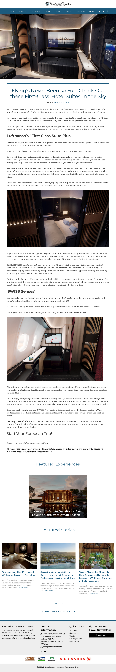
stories (58, 11)
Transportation (62, 102)
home (11, 11)
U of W (69, 11)
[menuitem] (11, 11)
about (91, 11)
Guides (72, 636)
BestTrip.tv (74, 641)
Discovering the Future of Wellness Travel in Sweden (18, 574)
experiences (36, 11)
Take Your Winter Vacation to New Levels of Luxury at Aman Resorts (57, 512)
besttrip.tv (80, 11)
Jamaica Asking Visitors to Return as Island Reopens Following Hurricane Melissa (58, 575)
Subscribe (101, 635)
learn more (23, 588)
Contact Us (74, 633)
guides (48, 11)
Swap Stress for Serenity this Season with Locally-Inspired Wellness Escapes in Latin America (95, 576)
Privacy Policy (75, 639)
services (22, 11)
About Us (73, 630)
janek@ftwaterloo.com (52, 647)
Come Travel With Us (58, 611)
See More (58, 604)
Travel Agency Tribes (72, 667)
